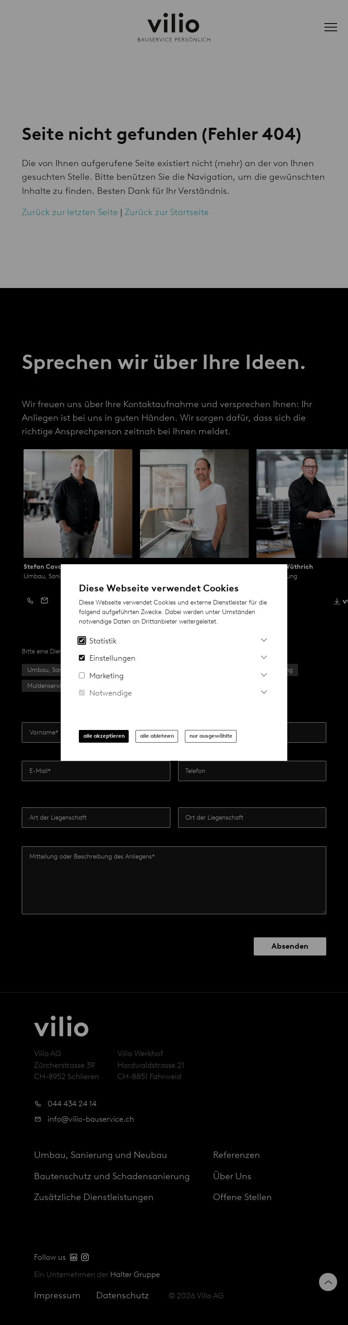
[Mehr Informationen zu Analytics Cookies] (264, 638)
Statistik (97, 640)
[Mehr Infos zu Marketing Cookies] (264, 673)
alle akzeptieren (104, 736)
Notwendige (105, 692)
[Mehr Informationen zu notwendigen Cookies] (264, 691)
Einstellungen (107, 657)
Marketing (101, 675)
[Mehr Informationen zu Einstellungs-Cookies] (264, 656)
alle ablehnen (157, 736)
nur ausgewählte (210, 736)
